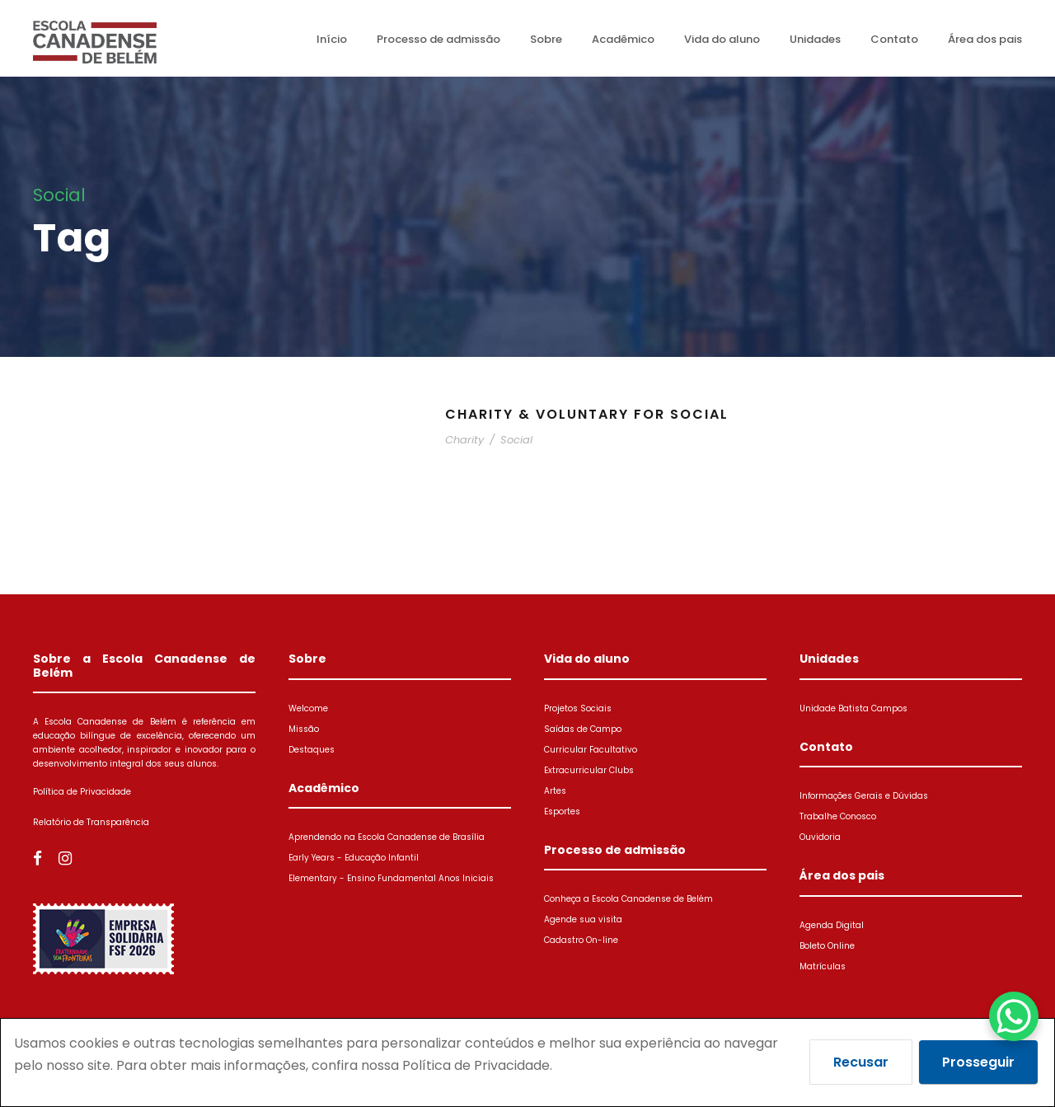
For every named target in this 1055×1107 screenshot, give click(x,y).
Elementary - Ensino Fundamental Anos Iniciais (391, 878)
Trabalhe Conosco (837, 816)
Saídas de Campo (582, 729)
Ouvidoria (820, 837)
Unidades (815, 39)
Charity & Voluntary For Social (587, 414)
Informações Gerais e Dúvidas (863, 796)
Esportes (562, 811)
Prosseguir (978, 1062)
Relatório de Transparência (91, 822)
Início (331, 39)
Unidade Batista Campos (853, 708)
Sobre (546, 39)
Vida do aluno (722, 39)
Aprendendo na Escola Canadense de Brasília (386, 837)
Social (516, 440)
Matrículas (822, 966)
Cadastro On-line (581, 940)
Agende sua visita (583, 919)
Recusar (861, 1062)
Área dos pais (985, 39)
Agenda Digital (831, 925)
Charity (464, 440)
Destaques (311, 749)
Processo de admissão (438, 39)
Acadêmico (623, 39)
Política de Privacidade (82, 792)
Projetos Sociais (578, 708)
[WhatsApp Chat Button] (1014, 1016)
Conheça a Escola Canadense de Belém (628, 899)
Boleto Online (827, 946)
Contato (894, 39)
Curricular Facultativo (590, 749)
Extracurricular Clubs (589, 770)
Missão (303, 729)
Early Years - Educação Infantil (353, 857)
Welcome (308, 708)
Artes (555, 791)
